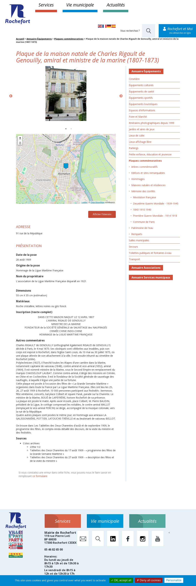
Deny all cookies (149, 580)
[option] (66, 93)
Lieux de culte (136, 135)
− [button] (20, 142)
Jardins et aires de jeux (141, 129)
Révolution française (144, 197)
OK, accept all (121, 580)
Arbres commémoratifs (144, 166)
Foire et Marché (138, 116)
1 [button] (66, 129)
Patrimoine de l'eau (142, 228)
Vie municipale (80, 5)
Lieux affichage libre (140, 141)
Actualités (116, 5)
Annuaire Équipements (39, 38)
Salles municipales (139, 240)
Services (46, 5)
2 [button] (71, 129)
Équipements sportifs (141, 97)
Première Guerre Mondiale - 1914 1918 (155, 215)
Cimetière (134, 79)
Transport (134, 259)
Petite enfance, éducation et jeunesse (150, 154)
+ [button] (20, 138)
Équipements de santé (141, 91)
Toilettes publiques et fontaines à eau (150, 253)
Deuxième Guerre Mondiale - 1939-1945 (155, 203)
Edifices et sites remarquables (148, 173)
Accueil (20, 38)
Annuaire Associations (145, 267)
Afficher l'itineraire (102, 214)
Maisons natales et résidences (148, 185)
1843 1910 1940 (142, 209)
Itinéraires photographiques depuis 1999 (151, 123)
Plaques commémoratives (68, 38)
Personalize (174, 580)
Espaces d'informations (142, 110)
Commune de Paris (144, 221)
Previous (11, 96)
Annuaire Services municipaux (150, 277)
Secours (133, 246)
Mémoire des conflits (143, 191)
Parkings (133, 148)
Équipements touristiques (143, 104)
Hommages (138, 179)
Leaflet (84, 202)
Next (121, 96)
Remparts (136, 234)
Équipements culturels (141, 85)
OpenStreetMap (97, 202)
